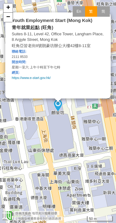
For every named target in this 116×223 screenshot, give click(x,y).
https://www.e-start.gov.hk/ (31, 78)
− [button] (8, 17)
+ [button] (8, 8)
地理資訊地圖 (41, 213)
